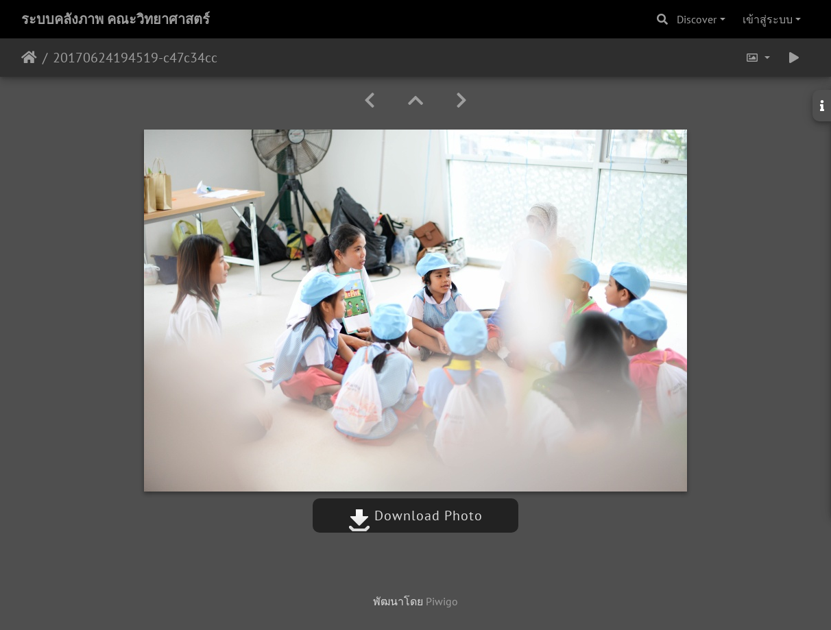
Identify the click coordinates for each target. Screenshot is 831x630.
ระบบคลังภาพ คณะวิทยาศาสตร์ (115, 19)
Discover (696, 19)
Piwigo (442, 601)
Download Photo (415, 515)
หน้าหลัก (29, 57)
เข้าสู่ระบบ (768, 19)
